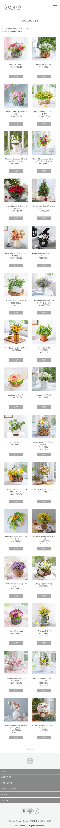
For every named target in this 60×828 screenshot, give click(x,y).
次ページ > (31, 749)
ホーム (4, 28)
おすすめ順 (5, 31)
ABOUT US (6, 777)
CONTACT (5, 800)
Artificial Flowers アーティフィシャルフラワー (19, 28)
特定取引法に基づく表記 (40, 821)
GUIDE (4, 794)
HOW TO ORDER (9, 789)
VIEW (16, 76)
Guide (25, 821)
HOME (4, 771)
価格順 (13, 31)
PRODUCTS (6, 783)
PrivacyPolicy (15, 821)
